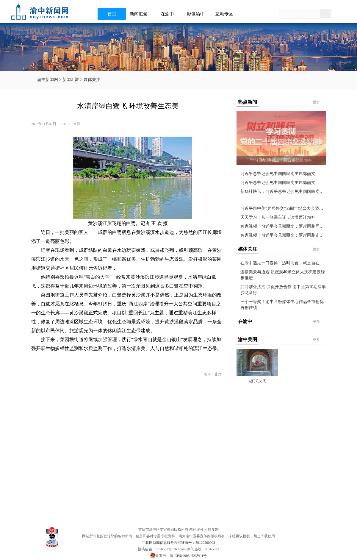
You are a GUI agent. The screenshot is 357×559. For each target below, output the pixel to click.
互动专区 (226, 14)
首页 (111, 14)
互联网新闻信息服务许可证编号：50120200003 (178, 543)
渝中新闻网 (47, 79)
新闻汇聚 (140, 14)
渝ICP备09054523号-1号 (188, 556)
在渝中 (169, 14)
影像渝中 (197, 14)
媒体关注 (92, 79)
